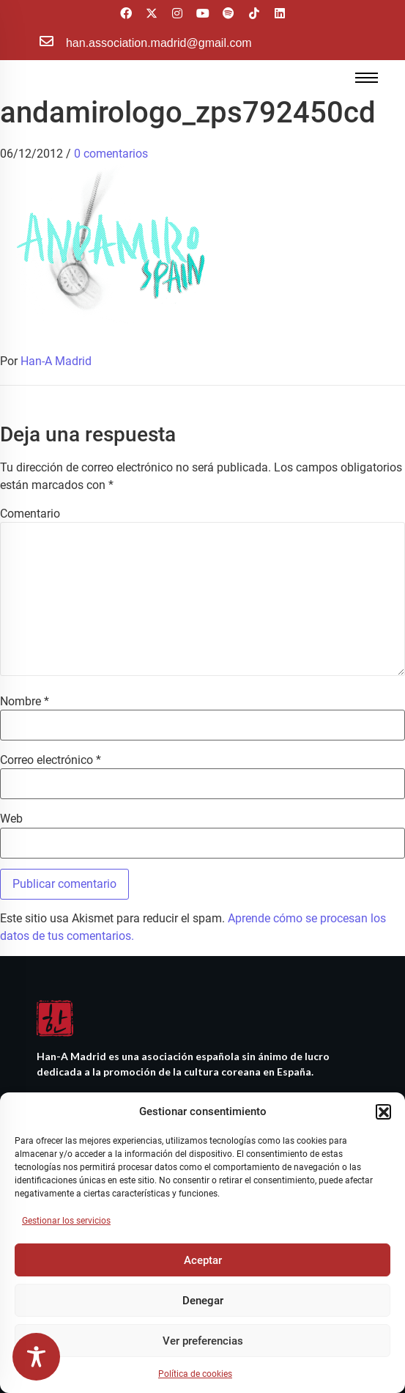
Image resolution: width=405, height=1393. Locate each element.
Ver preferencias (203, 1341)
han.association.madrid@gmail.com (159, 43)
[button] (383, 1111)
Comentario (30, 514)
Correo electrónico (50, 760)
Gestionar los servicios (66, 1221)
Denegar (202, 1300)
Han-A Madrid (56, 361)
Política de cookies (195, 1374)
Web (11, 819)
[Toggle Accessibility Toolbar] (36, 1356)
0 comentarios (111, 154)
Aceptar (203, 1260)
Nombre (24, 701)
